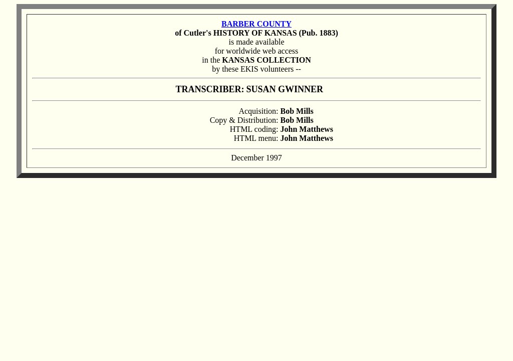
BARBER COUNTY (256, 24)
